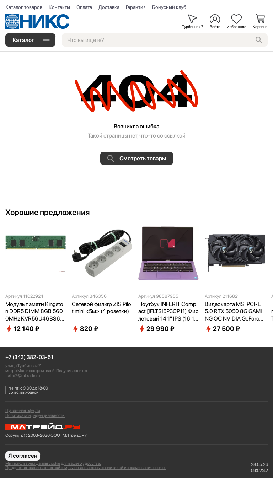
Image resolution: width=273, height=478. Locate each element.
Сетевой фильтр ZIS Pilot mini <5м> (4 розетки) (101, 308)
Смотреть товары (136, 158)
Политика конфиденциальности (35, 415)
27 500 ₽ (222, 328)
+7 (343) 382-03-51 (29, 357)
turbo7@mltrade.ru (22, 376)
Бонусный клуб (169, 7)
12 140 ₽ (22, 328)
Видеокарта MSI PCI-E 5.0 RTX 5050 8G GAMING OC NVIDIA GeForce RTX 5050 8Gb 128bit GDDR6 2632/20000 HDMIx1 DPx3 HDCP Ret (234, 312)
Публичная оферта (22, 410)
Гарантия (136, 7)
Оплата (84, 7)
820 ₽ (85, 328)
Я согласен (22, 455)
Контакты (59, 7)
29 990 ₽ (156, 328)
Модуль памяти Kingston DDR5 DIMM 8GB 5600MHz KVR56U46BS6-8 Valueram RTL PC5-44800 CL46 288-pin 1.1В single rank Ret (34, 312)
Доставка (108, 7)
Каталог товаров (23, 7)
